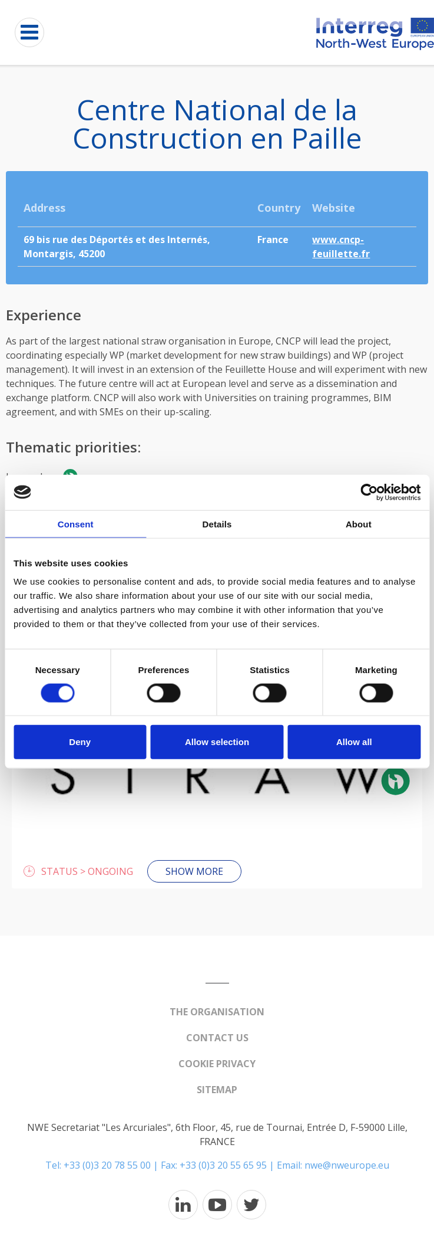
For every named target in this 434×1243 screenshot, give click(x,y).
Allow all (354, 742)
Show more (194, 871)
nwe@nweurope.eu (346, 1165)
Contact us (217, 1037)
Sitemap (217, 1089)
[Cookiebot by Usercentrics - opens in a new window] (368, 492)
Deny (80, 742)
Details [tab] (217, 524)
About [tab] (359, 524)
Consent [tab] (76, 524)
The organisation (217, 1011)
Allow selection (217, 742)
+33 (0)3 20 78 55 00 (107, 1165)
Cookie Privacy (217, 1063)
